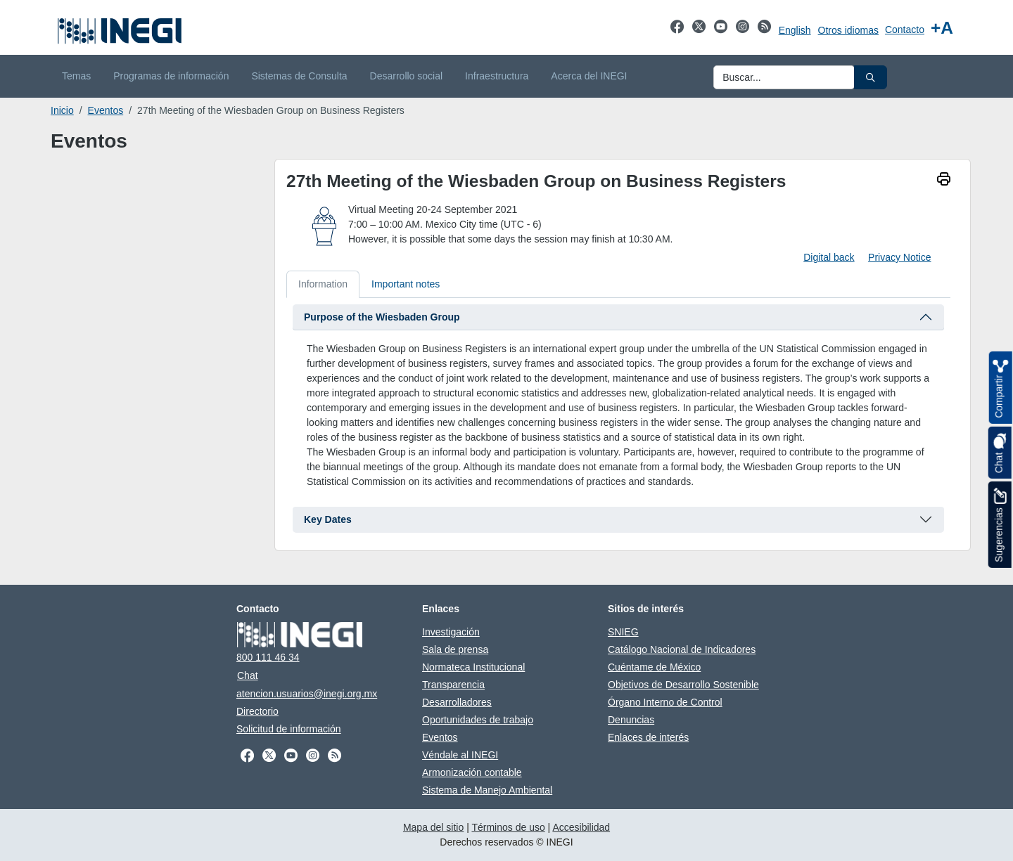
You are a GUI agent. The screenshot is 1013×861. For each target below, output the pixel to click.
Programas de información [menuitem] (171, 76)
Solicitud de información (288, 728)
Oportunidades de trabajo (477, 719)
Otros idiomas (848, 30)
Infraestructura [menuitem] (496, 76)
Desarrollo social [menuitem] (406, 76)
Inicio (62, 110)
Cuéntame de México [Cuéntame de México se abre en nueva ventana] (654, 667)
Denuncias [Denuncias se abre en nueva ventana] (631, 719)
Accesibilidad (581, 827)
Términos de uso (507, 827)
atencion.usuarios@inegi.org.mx (306, 693)
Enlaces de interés (648, 737)
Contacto (904, 29)
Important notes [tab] (405, 284)
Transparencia (453, 684)
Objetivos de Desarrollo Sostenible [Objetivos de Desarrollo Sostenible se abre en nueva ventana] (683, 684)
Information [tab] (323, 284)
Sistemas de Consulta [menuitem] (299, 76)
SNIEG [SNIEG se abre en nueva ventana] (623, 631)
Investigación (451, 631)
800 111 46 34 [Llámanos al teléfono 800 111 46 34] (268, 657)
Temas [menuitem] (76, 76)
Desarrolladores (457, 702)
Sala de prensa (455, 649)
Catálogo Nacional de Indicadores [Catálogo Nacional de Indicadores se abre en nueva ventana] (682, 649)
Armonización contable (472, 772)
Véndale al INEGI (460, 754)
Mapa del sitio (433, 827)
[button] (870, 77)
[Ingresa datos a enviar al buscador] (784, 77)
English (795, 30)
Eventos (106, 110)
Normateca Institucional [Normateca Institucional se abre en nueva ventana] (473, 667)
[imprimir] (944, 180)
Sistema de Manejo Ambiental (487, 790)
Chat (247, 675)
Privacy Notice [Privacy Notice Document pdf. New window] (899, 257)
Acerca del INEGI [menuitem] (589, 76)
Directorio (257, 711)
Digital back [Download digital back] (828, 257)
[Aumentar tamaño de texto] (942, 28)
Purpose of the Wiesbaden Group (382, 317)
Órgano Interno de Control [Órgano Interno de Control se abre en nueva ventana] (665, 702)
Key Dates (328, 519)
